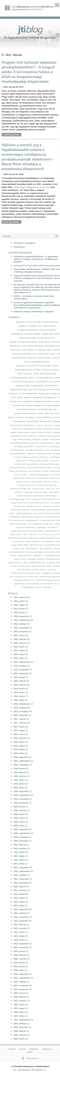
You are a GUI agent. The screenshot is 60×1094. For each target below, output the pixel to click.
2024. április (19, 962)
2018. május (19, 745)
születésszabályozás (46, 443)
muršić (11, 577)
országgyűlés (46, 573)
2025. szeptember (22, 1019)
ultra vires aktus (24, 373)
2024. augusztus (21, 974)
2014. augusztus (21, 616)
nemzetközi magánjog (21, 457)
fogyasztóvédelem (48, 330)
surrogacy (29, 417)
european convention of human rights (33, 366)
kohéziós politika (32, 548)
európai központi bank (27, 330)
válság (57, 524)
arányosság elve (19, 358)
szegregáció (47, 587)
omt (51, 503)
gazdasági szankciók (44, 453)
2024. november (21, 985)
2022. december (21, 920)
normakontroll (52, 527)
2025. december (21, 1027)
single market (37, 482)
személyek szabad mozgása (38, 460)
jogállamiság (47, 334)
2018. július (19, 753)
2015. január (19, 635)
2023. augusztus (21, 943)
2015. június (19, 654)
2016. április (19, 688)
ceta (55, 409)
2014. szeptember (22, 620)
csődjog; (25, 562)
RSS (30, 1052)
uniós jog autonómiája (17, 467)
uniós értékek (27, 350)
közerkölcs (33, 436)
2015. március (20, 643)
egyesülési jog (19, 584)
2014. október (20, 623)
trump (40, 413)
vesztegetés (36, 439)
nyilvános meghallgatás (34, 552)
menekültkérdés (44, 409)
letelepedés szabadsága (33, 429)
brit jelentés (55, 475)
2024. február (20, 955)
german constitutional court (38, 503)
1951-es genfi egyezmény (20, 510)
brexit (55, 366)
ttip (39, 326)
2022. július (19, 905)
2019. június (19, 783)
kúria (24, 346)
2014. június (19, 608)
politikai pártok (18, 548)
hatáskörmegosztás (18, 450)
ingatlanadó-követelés (16, 552)
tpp (51, 413)
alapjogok (20, 322)
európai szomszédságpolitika (39, 475)
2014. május (19, 604)
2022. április (19, 894)
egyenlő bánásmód (39, 566)
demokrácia (15, 346)
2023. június (19, 939)
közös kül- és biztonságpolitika (23, 393)
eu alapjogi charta (43, 350)
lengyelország (33, 538)
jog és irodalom (15, 534)
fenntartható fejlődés (26, 409)
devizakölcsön (51, 385)
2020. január (19, 806)
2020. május (19, 817)
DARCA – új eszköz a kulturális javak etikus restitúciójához (34, 297)
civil (41, 584)
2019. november (21, 799)
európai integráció (33, 405)
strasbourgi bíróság (47, 393)
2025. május (19, 1008)
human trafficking (43, 417)
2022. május (19, 897)
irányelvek (39, 425)
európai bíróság (33, 322)
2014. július (19, 612)
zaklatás (39, 587)
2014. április (19, 601)
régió (41, 548)
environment (16, 425)
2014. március (20, 597)
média (38, 573)
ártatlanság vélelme (47, 520)
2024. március (20, 958)
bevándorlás (18, 405)
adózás (11, 471)
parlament (52, 569)
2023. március (20, 928)
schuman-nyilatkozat (24, 496)
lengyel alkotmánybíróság (25, 527)
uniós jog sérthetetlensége (49, 464)
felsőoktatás (48, 584)
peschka (35, 569)
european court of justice (26, 485)
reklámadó (28, 492)
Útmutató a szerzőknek (24, 243)
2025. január (19, 993)
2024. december (21, 989)
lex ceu (57, 584)
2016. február (20, 680)
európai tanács (48, 524)
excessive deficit (19, 478)
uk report (24, 475)
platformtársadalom (24, 555)
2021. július (19, 863)
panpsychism (32, 421)
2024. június (19, 966)
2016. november (21, 711)
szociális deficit (17, 429)
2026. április (19, 1038)
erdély (25, 534)
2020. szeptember (22, 833)
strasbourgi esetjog (38, 510)
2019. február (20, 772)
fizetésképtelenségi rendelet (28, 369)
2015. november (21, 669)
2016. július (19, 700)
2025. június (19, 1012)
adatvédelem (42, 381)
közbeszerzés (39, 517)
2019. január (19, 768)
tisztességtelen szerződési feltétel (25, 334)
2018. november (21, 764)
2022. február (20, 886)
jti (30, 29)
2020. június (19, 821)
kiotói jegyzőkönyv (48, 541)
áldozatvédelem (41, 446)
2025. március (20, 1000)
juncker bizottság (50, 496)
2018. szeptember (22, 760)
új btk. (47, 450)
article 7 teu (50, 489)
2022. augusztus (21, 909)
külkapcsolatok (54, 446)
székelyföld (48, 548)
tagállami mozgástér (27, 326)
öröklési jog (44, 457)
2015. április (19, 646)
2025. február (20, 996)
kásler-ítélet (43, 354)
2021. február (20, 844)
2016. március (20, 684)
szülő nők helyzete (24, 569)
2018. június (19, 749)
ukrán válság (16, 397)
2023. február (20, 924)
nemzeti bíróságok (50, 369)
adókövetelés (38, 555)
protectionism (43, 478)
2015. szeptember (22, 662)
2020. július (19, 825)
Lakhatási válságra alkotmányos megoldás (34, 311)
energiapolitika (37, 385)
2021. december (21, 882)
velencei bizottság (32, 584)
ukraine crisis (15, 401)
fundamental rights (43, 401)
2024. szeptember (22, 977)
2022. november (21, 917)
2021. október (20, 875)
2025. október (20, 1023)
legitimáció (48, 425)
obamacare (34, 443)
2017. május (19, 730)
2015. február (20, 639)
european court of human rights (26, 577)
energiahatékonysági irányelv (19, 499)
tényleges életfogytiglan (35, 450)
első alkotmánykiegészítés (19, 443)
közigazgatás (19, 421)
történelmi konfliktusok (17, 524)
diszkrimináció (49, 326)
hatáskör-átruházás (44, 432)
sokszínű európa (20, 559)
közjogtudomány (28, 587)
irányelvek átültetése (21, 354)
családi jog (34, 457)
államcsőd (30, 506)
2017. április (19, 726)
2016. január (19, 677)
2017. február (20, 719)
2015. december (21, 673)
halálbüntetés (54, 492)
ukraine (16, 475)
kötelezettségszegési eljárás (22, 377)
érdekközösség (14, 517)
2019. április (19, 780)
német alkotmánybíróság (44, 373)
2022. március (20, 890)
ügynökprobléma (27, 517)
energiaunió (36, 499)
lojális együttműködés (18, 453)
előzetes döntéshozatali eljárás (23, 342)
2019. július (19, 787)
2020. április (19, 814)
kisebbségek (31, 559)
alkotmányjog (39, 389)
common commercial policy (20, 566)
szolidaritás (38, 397)
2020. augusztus (21, 829)
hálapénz (45, 439)
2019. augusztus (21, 791)
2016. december (21, 715)
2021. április (19, 852)
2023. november (21, 947)
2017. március (20, 722)
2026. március (20, 1034)
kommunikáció (50, 552)
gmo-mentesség (34, 471)
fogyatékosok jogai (18, 389)
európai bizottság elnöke (23, 381)
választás (31, 358)
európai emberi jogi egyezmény (26, 464)
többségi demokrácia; (37, 562)
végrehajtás (31, 453)
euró (35, 354)
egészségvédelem (32, 520)
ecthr (57, 413)
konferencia (33, 534)
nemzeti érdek (43, 358)
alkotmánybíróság (27, 338)
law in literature (44, 534)
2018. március (20, 738)
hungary (55, 482)
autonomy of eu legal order (47, 485)
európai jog (53, 460)
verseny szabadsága (40, 492)
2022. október (20, 913)
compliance (27, 401)
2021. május (19, 856)
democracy (19, 492)
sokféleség (41, 559)
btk (30, 389)
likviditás (38, 506)
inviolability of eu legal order (20, 489)
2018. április (19, 741)
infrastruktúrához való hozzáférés (39, 467)
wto (50, 381)
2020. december (21, 840)
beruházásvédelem (37, 531)
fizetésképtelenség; (53, 559)
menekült (46, 506)
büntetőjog (18, 446)
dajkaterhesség (44, 577)
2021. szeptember (22, 871)
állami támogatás (35, 346)
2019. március (20, 776)
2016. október (20, 707)
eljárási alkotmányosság (20, 531)
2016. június (19, 696)
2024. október (20, 981)
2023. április (19, 932)
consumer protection (23, 482)
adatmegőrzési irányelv (19, 436)
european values (38, 489)
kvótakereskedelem (33, 541)
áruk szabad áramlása (17, 520)
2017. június (19, 734)
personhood (45, 421)
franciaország (38, 513)
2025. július (19, 1015)
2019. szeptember (22, 795)
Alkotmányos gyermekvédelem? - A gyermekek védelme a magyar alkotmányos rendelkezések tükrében (36, 259)
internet (13, 555)
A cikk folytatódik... (11, 134)
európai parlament (45, 338)
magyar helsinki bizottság (21, 439)
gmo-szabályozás (21, 471)
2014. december (21, 631)
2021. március (20, 848)
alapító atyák (38, 496)
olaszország (50, 562)
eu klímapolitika (19, 541)
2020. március (20, 810)
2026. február (20, 1031)
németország (49, 513)
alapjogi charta (21, 460)
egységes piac (50, 397)
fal (52, 506)
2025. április (19, 1004)
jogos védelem (29, 446)
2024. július (19, 970)
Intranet (22, 1049)
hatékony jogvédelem (24, 513)
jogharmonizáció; (15, 562)
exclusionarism (31, 478)
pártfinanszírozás (36, 545)
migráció (28, 397)
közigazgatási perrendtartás (23, 580)
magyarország (22, 385)
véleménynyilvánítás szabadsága (22, 573)
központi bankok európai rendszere (23, 432)
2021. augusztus (21, 867)
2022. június (19, 901)
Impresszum (19, 246)
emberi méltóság (53, 566)
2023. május (19, 936)
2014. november (21, 627)
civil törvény (28, 425)
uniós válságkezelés (34, 524)
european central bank (18, 503)
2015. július (19, 658)
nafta (46, 413)
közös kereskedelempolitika (36, 362)
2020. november (21, 837)
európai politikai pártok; (20, 545)
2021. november (21, 878)
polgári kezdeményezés (25, 413)
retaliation (47, 482)
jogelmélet (43, 569)
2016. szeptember (22, 703)
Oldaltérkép (34, 1049)
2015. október (20, 665)
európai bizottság (50, 322)
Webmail (11, 1049)
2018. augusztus (21, 757)
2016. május (19, 692)
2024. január (19, 951)
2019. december (21, 802)
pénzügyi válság (19, 506)
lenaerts (12, 513)
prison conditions (16, 417)
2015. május (19, 650)
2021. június (19, 859)
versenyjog (15, 350)
